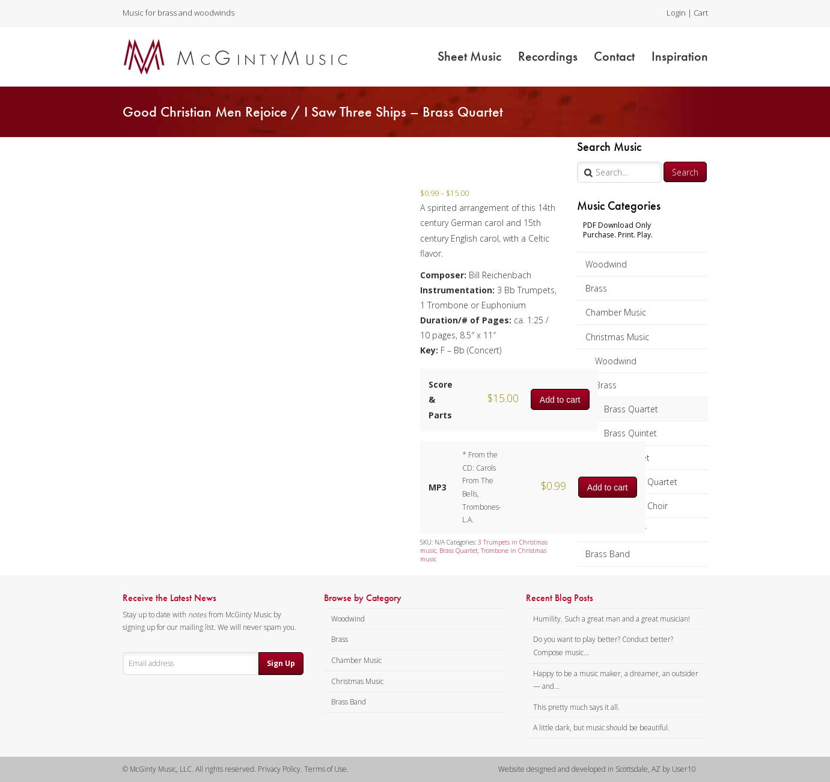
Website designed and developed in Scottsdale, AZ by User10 (597, 769)
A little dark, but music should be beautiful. (601, 727)
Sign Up (281, 663)
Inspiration (679, 56)
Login (676, 12)
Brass (596, 288)
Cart (701, 12)
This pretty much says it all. (576, 707)
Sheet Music (469, 56)
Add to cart (560, 400)
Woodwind (606, 264)
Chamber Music (615, 312)
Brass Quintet (630, 433)
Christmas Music (617, 337)
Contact (614, 56)
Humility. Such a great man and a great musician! (611, 619)
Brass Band (607, 554)
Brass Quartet (631, 409)
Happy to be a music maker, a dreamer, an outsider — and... (615, 680)
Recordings (548, 56)
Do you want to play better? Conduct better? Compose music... (603, 646)
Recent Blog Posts (559, 598)
